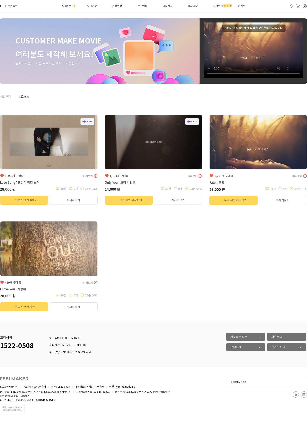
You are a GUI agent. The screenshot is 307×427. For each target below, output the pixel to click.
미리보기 (90, 176)
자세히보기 (73, 200)
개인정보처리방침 (9, 396)
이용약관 (25, 396)
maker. (9, 6)
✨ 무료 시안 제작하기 (24, 199)
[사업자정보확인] (161, 392)
